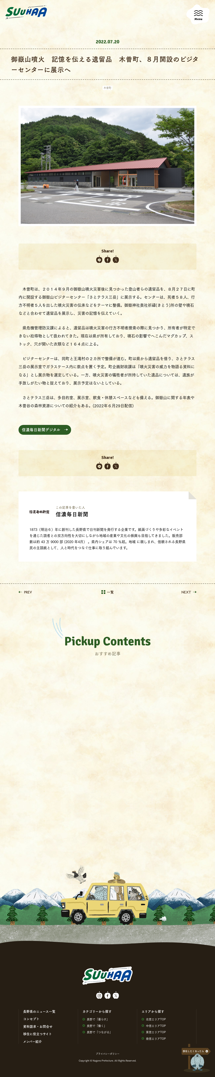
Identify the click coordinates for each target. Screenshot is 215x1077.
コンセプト (31, 1018)
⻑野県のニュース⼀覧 (39, 1011)
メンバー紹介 (32, 1041)
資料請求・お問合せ (38, 1026)
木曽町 (107, 88)
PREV (25, 592)
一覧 (107, 592)
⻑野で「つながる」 (97, 1032)
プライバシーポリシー (107, 1054)
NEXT (188, 592)
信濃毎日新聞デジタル (41, 430)
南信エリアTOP (154, 1038)
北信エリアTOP (154, 1019)
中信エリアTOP (154, 1026)
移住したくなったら (193, 1051)
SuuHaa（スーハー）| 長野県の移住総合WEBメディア (26, 12)
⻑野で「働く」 (94, 1026)
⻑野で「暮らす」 (95, 1019)
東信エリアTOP (154, 1032)
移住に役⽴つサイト (37, 1033)
